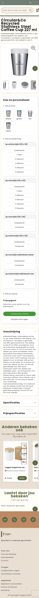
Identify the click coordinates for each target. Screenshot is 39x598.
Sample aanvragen (19, 319)
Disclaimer (5, 590)
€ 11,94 (8, 478)
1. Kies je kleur (9, 106)
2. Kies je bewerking (12, 139)
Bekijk (22, 478)
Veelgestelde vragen (10, 570)
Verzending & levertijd (10, 574)
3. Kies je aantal (10, 294)
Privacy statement (9, 587)
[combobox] (14, 10)
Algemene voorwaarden (11, 584)
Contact (4, 560)
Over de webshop (8, 554)
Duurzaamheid (7, 557)
